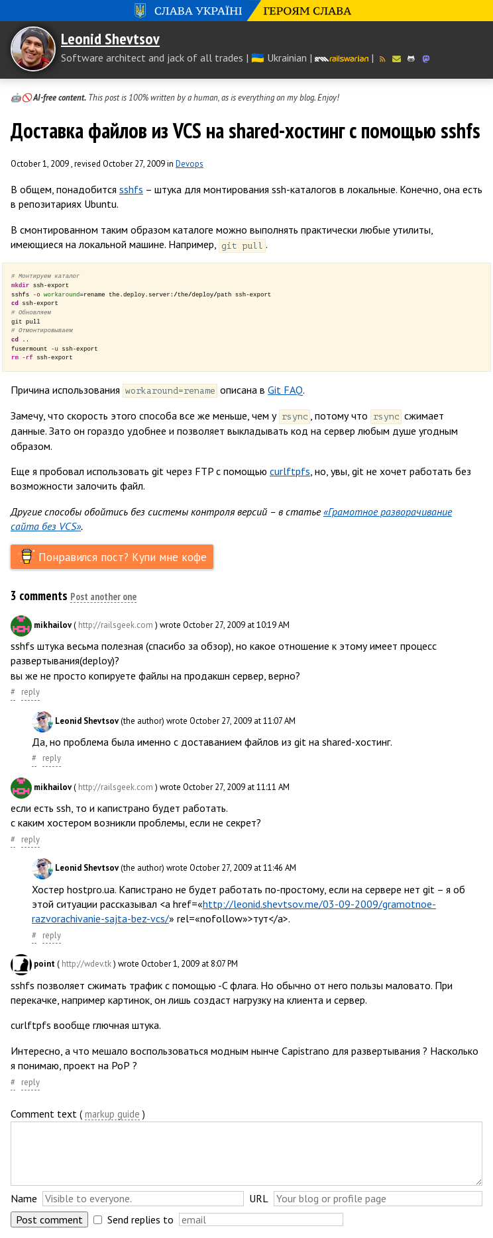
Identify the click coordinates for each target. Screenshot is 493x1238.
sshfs (131, 189)
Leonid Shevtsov (110, 38)
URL (258, 1198)
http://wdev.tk (86, 964)
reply (30, 691)
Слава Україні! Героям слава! (246, 10)
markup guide (112, 1115)
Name (24, 1198)
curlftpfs (290, 471)
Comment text (44, 1113)
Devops (189, 163)
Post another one (103, 597)
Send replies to (140, 1219)
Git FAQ (285, 389)
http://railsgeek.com (115, 625)
